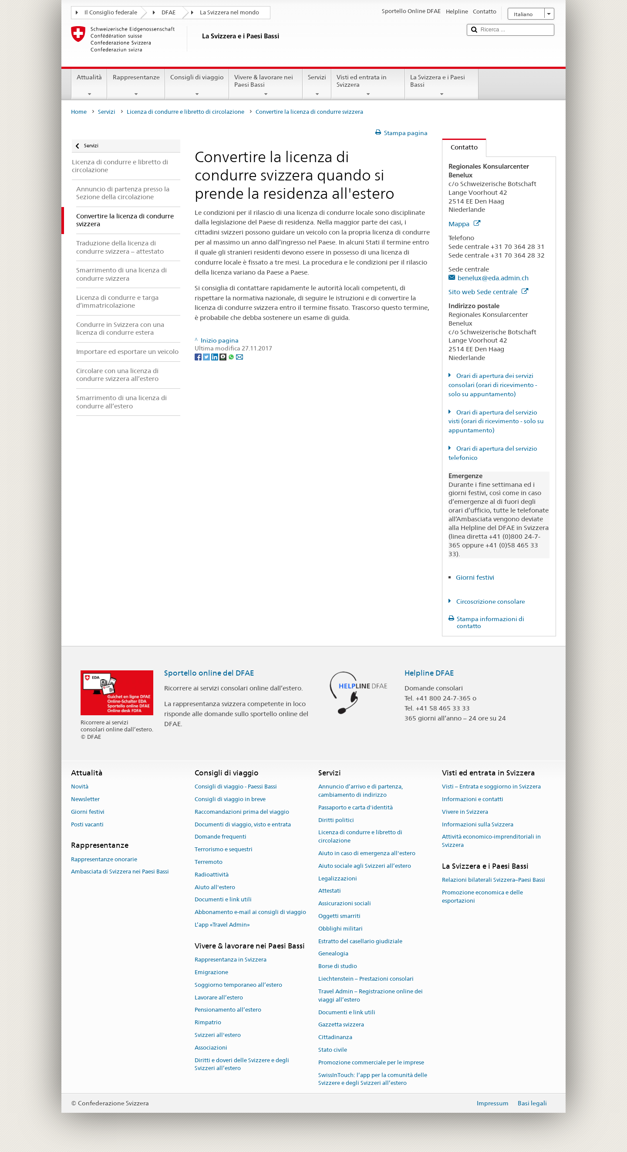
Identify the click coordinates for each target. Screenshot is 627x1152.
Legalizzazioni (337, 878)
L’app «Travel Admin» (222, 924)
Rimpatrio (208, 1022)
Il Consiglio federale (110, 12)
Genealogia (333, 954)
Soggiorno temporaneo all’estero (238, 985)
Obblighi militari (340, 928)
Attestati (329, 891)
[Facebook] (199, 356)
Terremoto (208, 862)
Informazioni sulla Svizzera (477, 824)
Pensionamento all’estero (228, 1010)
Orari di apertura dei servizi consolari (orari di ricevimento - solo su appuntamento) (492, 385)
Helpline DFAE (429, 673)
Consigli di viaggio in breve (230, 799)
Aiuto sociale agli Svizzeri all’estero (364, 866)
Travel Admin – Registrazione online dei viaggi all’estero (370, 995)
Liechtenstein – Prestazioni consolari (366, 978)
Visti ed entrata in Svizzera (368, 85)
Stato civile (332, 1050)
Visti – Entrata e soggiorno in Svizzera (491, 786)
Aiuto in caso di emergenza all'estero (366, 853)
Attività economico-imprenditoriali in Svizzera (491, 841)
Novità (79, 786)
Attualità (89, 85)
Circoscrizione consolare (490, 601)
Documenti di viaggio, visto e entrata (243, 824)
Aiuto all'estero (215, 887)
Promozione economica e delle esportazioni (482, 896)
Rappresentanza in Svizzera (230, 959)
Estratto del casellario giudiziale (360, 941)
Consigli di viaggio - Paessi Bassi (236, 786)
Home (79, 112)
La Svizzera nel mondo (229, 12)
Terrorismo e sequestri (224, 849)
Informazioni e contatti (472, 799)
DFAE (168, 12)
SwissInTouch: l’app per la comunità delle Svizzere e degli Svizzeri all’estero (372, 1079)
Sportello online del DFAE (209, 673)
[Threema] (223, 356)
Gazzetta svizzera (341, 1025)
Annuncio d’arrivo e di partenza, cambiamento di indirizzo (360, 790)
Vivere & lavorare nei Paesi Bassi (265, 85)
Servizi (317, 85)
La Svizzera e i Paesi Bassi (441, 85)
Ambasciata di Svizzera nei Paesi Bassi (120, 872)
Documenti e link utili (223, 900)
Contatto (460, 147)
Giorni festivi (475, 577)
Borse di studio (337, 966)
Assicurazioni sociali (344, 903)
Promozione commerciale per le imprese (371, 1062)
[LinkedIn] (215, 356)
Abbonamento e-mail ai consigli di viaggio (250, 912)
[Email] (239, 356)
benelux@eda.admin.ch (493, 278)
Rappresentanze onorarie (104, 859)
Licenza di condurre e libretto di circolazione (185, 112)
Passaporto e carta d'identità (355, 807)
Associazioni (211, 1047)
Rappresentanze (136, 85)
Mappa (464, 224)
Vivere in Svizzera (465, 812)
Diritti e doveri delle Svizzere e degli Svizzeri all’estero (242, 1064)
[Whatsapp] (232, 356)
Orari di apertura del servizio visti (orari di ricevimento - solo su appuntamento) (496, 421)
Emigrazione (211, 972)
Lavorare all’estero (219, 997)
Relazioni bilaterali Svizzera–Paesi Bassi (493, 880)
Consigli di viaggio (197, 85)
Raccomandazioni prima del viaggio (242, 812)
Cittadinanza (335, 1037)
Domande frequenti (220, 837)
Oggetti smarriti (339, 916)
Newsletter (85, 799)
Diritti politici (336, 820)
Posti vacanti (87, 824)
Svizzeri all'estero (218, 1035)
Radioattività (212, 874)
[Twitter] (207, 356)
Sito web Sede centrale (488, 292)
